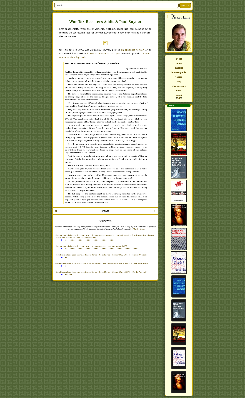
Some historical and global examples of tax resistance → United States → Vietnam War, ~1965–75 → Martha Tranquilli (101, 272)
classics (179, 67)
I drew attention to (103, 53)
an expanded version (132, 49)
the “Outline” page (137, 229)
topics (178, 76)
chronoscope (179, 85)
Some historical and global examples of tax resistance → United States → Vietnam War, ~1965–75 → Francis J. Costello (101, 255)
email (179, 95)
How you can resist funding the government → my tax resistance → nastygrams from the (91, 246)
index (179, 63)
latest (178, 58)
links (178, 90)
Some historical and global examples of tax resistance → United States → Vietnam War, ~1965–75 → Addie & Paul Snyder (102, 263)
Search (185, 5)
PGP (179, 98)
